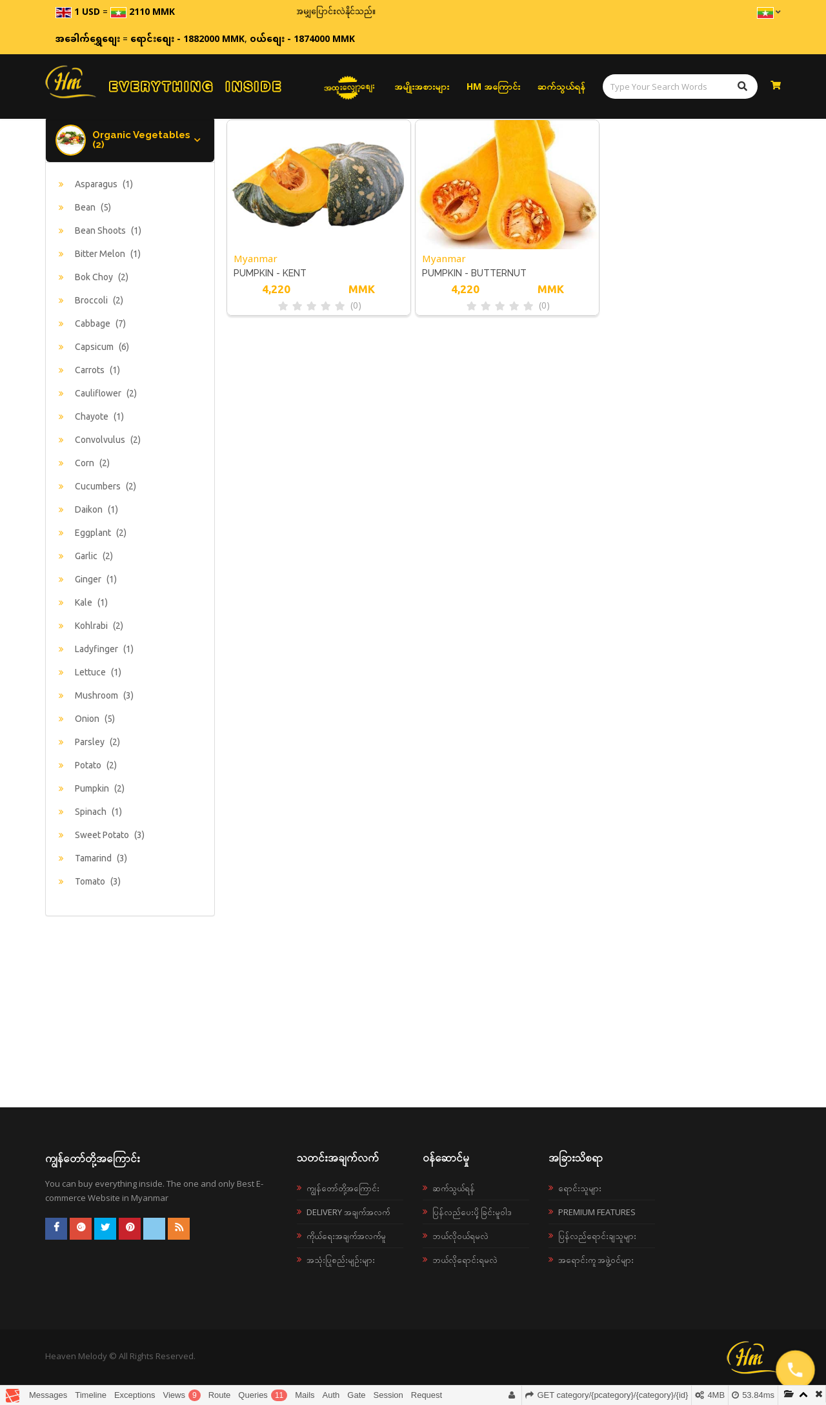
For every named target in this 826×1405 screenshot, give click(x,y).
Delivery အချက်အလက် (348, 1212)
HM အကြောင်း (493, 86)
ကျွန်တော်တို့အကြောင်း (343, 1188)
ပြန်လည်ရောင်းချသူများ (597, 1236)
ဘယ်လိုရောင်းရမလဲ (465, 1260)
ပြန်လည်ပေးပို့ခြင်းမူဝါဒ (472, 1212)
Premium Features (597, 1212)
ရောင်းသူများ (579, 1188)
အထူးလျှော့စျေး (349, 86)
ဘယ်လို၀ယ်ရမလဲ (460, 1236)
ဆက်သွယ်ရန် (561, 86)
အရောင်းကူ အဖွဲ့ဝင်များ (596, 1260)
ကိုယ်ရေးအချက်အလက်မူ (346, 1236)
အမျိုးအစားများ (421, 86)
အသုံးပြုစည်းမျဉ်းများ (341, 1260)
